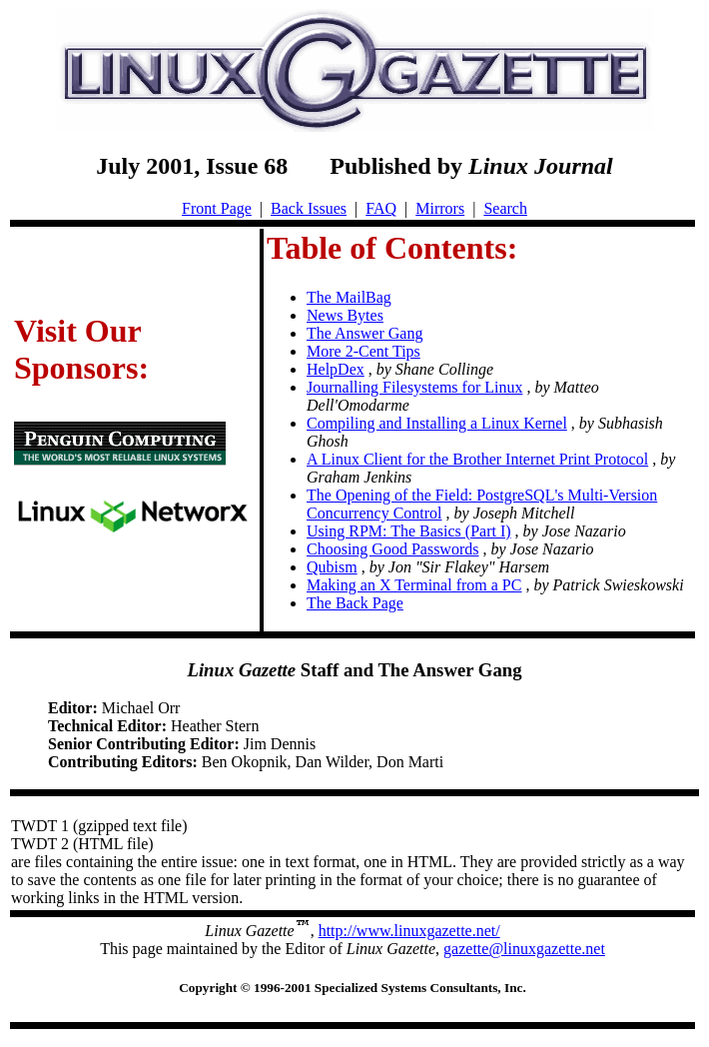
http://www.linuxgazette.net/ (409, 930)
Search (505, 208)
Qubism (332, 566)
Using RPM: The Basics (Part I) (409, 531)
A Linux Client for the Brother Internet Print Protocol (477, 459)
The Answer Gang (364, 333)
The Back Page (355, 602)
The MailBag (349, 297)
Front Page (217, 208)
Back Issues (309, 208)
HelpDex (335, 369)
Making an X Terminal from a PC (414, 584)
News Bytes (345, 315)
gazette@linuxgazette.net (524, 948)
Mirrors (439, 208)
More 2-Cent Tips (363, 351)
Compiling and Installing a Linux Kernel (437, 423)
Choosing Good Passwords (392, 548)
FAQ (380, 208)
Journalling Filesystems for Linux (414, 387)
